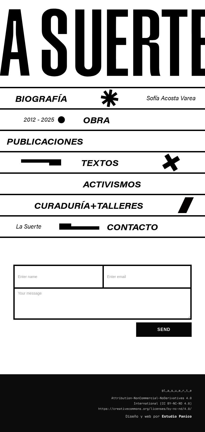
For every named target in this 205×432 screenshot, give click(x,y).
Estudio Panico (177, 415)
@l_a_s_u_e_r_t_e (177, 390)
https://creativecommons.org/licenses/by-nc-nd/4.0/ (145, 408)
